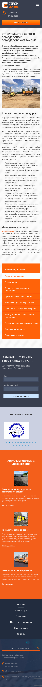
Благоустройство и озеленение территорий (19, 315)
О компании (21, 616)
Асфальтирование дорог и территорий (17, 289)
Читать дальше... (8, 505)
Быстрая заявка (21, 22)
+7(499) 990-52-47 (13, 12)
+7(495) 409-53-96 (13, 16)
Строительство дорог (15, 276)
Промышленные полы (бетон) (18, 296)
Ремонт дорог (11, 282)
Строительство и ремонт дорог (13, 658)
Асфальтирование (8, 231)
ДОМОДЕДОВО (20, 648)
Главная (21, 604)
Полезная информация (21, 622)
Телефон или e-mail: (10, 385)
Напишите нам (21, 628)
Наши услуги (21, 610)
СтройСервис (10, 5)
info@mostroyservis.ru (13, 671)
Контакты (21, 634)
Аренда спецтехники (14, 335)
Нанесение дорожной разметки (19, 302)
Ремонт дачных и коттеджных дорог (21, 323)
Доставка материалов (15, 329)
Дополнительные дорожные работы (21, 308)
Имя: (5, 376)
